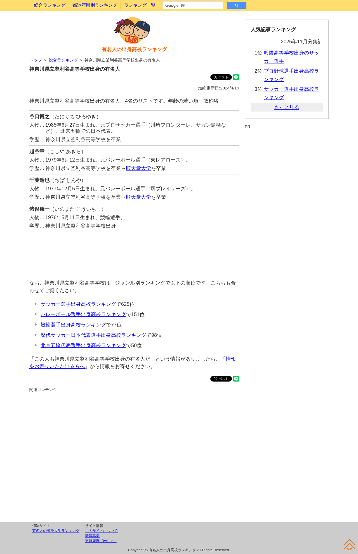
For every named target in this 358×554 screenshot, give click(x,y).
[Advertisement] (134, 253)
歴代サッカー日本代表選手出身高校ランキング (93, 335)
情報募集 (92, 536)
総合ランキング (49, 5)
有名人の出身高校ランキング (134, 49)
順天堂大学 (138, 168)
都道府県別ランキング (94, 5)
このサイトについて (101, 531)
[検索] (192, 5)
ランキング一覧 (140, 5)
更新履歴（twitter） (101, 541)
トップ (35, 60)
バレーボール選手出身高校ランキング (83, 314)
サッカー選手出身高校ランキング (78, 304)
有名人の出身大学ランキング (55, 531)
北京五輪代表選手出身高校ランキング (83, 345)
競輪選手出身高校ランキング (73, 325)
